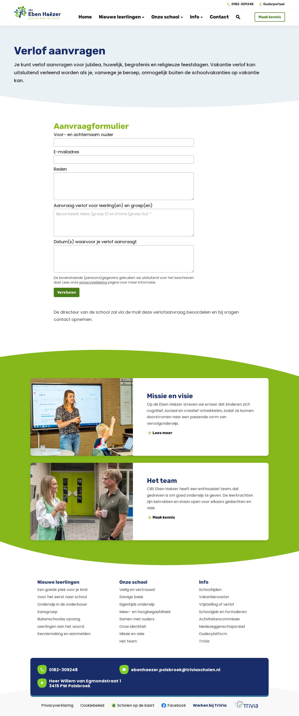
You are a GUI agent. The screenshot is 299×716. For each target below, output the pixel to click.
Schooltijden (210, 589)
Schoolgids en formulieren (223, 611)
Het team (162, 480)
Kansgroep (47, 611)
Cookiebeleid (92, 705)
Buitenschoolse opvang (58, 619)
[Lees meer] (160, 433)
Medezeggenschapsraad (222, 626)
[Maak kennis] (270, 17)
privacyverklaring (93, 282)
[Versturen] (66, 292)
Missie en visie (170, 396)
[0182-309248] (240, 4)
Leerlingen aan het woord (60, 626)
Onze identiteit (132, 626)
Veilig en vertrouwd (137, 589)
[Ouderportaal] (272, 4)
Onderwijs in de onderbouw (62, 604)
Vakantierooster (214, 597)
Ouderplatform (213, 633)
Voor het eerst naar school (62, 597)
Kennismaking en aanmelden (63, 633)
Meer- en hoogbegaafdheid (144, 611)
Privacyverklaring (57, 705)
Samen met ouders (136, 619)
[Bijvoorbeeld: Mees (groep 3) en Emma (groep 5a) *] (124, 222)
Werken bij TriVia (210, 705)
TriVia (204, 641)
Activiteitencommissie (219, 619)
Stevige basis (131, 597)
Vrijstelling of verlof (216, 604)
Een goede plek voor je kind (62, 589)
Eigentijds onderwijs (137, 604)
